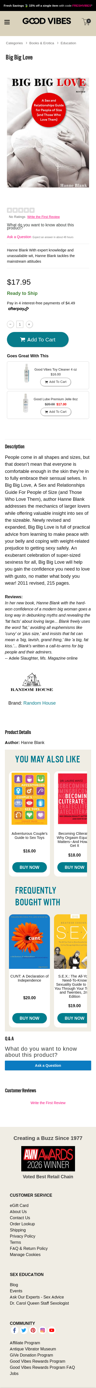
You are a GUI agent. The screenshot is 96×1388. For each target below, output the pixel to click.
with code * (48, 5)
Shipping (18, 1229)
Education (68, 43)
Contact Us (20, 1217)
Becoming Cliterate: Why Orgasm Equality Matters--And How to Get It (74, 839)
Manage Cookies (25, 1254)
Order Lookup (22, 1223)
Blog (14, 1284)
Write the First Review (43, 217)
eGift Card (19, 1205)
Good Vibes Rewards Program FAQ (42, 1367)
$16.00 (29, 850)
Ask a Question (19, 237)
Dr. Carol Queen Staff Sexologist (39, 1303)
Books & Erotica (41, 43)
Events (16, 1290)
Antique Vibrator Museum (33, 1348)
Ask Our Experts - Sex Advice (37, 1297)
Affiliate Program (25, 1342)
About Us (18, 1211)
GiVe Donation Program (31, 1355)
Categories (14, 43)
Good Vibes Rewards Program (37, 1361)
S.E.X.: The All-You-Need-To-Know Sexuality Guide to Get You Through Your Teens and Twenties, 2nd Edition (75, 986)
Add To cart (37, 339)
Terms (15, 1242)
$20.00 (29, 997)
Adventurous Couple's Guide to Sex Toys (30, 835)
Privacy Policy (22, 1236)
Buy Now (29, 867)
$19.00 (74, 1005)
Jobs (14, 1373)
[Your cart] (86, 22)
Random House (39, 703)
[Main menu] (7, 21)
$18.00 (74, 855)
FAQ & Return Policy (29, 1248)
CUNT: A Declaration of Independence (29, 978)
